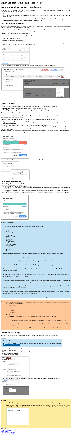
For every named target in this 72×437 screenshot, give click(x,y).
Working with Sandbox (6, 430)
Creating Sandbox (5, 431)
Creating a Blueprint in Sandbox (8, 434)
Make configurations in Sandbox (8, 432)
